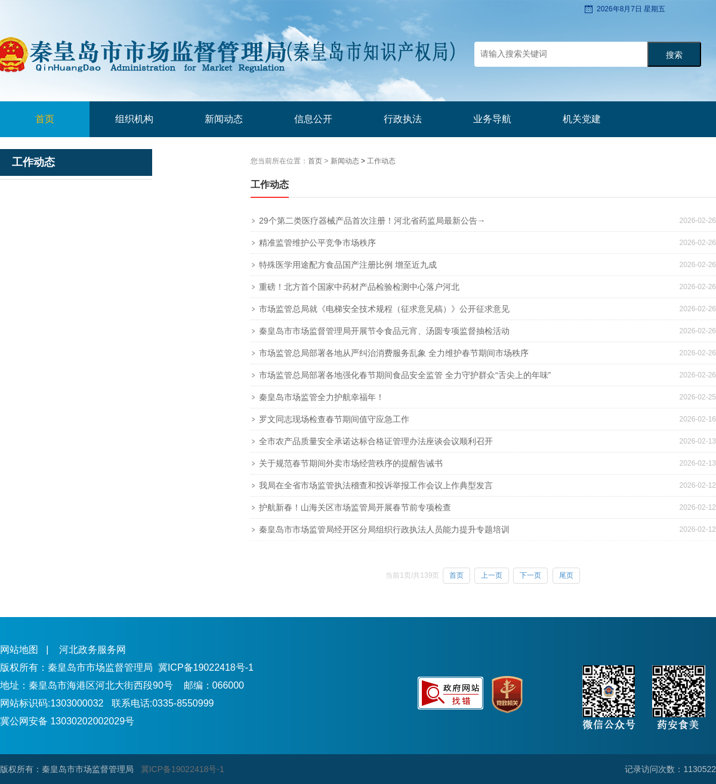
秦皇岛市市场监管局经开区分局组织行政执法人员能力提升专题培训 (384, 529)
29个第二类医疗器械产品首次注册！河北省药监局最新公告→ (372, 220)
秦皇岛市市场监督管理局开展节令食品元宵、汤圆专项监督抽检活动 (384, 331)
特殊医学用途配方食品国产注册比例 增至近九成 (348, 264)
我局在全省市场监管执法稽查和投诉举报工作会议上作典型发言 (376, 485)
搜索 (674, 55)
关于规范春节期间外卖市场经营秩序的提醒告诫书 (351, 463)
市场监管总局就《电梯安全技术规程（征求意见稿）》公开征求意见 (384, 309)
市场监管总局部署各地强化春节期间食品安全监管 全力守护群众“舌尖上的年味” (405, 375)
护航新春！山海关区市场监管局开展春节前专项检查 (355, 507)
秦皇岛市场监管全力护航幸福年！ (321, 397)
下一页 (530, 575)
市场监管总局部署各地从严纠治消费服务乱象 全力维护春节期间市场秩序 (394, 353)
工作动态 (381, 161)
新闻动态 (346, 161)
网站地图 (19, 649)
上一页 (491, 575)
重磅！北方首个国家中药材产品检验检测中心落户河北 (359, 287)
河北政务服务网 (92, 649)
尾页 (566, 575)
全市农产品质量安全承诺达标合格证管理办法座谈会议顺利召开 (376, 441)
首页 (44, 119)
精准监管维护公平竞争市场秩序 (317, 242)
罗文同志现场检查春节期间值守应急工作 (334, 419)
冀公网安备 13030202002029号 (67, 721)
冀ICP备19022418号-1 (206, 667)
